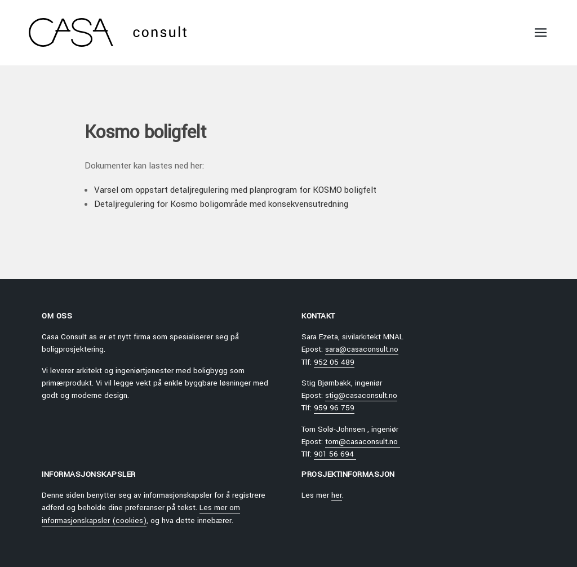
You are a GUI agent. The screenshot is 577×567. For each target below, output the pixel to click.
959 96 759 (334, 407)
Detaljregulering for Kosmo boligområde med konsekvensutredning (221, 204)
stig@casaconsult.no (361, 395)
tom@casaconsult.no (362, 441)
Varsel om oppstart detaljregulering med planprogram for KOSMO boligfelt (235, 190)
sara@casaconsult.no (361, 349)
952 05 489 (334, 362)
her (336, 495)
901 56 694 (335, 454)
